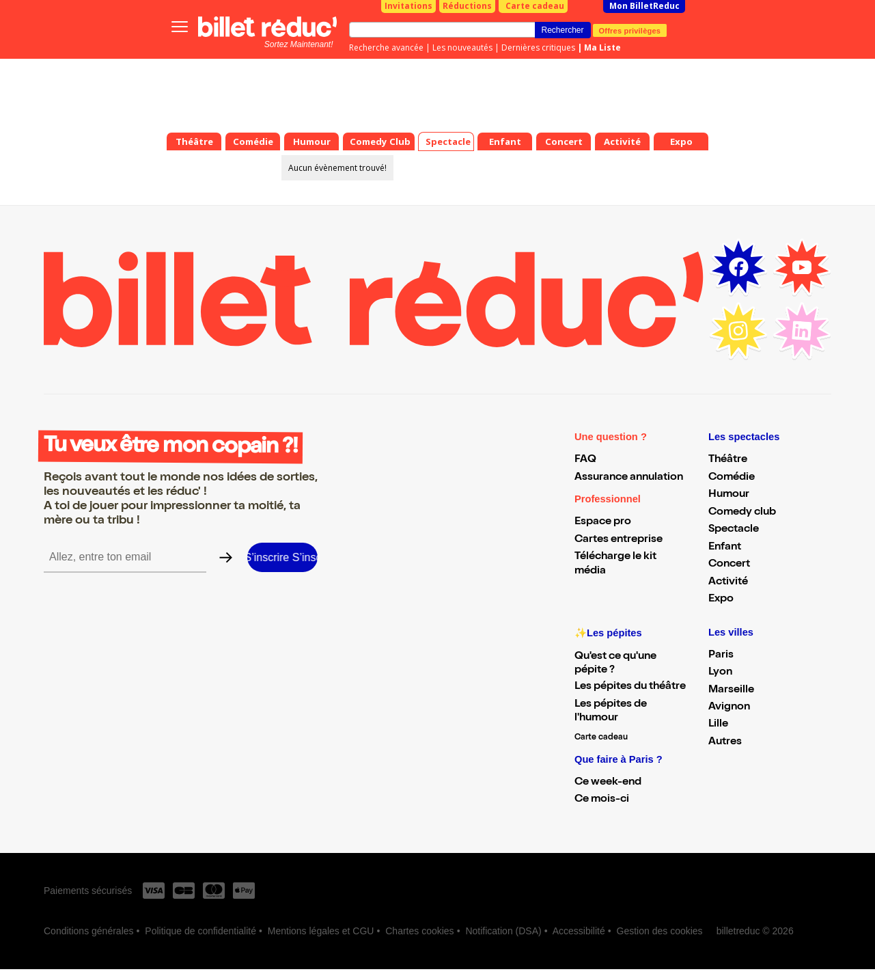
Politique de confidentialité (200, 930)
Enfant (724, 547)
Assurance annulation (628, 477)
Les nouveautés (462, 47)
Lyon (720, 672)
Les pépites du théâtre (630, 686)
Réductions (467, 6)
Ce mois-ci (601, 799)
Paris (721, 655)
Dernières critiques (538, 47)
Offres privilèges (630, 30)
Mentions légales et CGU (321, 930)
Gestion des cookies (660, 930)
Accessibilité (579, 930)
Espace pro (602, 522)
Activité (728, 582)
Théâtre (727, 460)
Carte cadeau (534, 6)
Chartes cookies (419, 930)
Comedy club (742, 512)
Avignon (729, 707)
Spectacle (733, 529)
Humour (728, 494)
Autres (725, 742)
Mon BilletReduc (644, 6)
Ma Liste (602, 47)
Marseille (731, 690)
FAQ (585, 460)
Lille (718, 724)
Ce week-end (607, 782)
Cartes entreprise (618, 539)
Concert (729, 564)
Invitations (408, 6)
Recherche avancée (386, 47)
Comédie (731, 477)
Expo (721, 599)
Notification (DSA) (503, 930)
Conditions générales (89, 930)
